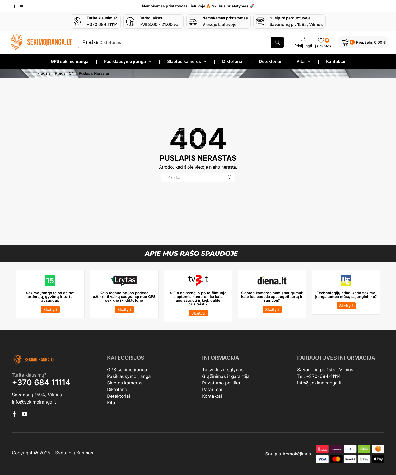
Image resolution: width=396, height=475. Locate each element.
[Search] (277, 42)
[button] (363, 42)
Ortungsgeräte (110, 452)
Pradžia (43, 73)
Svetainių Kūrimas (74, 452)
